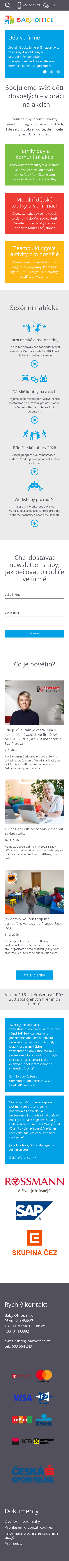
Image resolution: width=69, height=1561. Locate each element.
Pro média (13, 1543)
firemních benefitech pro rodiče (30, 66)
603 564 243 (31, 5)
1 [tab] (45, 72)
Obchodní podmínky (22, 1521)
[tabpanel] (34, 54)
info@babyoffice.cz (33, 1341)
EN (53, 5)
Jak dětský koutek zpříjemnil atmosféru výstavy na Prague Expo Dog (34, 923)
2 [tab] (51, 72)
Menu (61, 19)
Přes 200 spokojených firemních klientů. (36, 999)
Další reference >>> (22, 1158)
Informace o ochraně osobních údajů (31, 1535)
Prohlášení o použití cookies (29, 1527)
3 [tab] (58, 72)
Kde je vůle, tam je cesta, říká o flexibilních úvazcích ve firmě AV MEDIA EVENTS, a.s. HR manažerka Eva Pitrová (33, 737)
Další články (34, 975)
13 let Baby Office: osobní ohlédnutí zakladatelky (34, 831)
